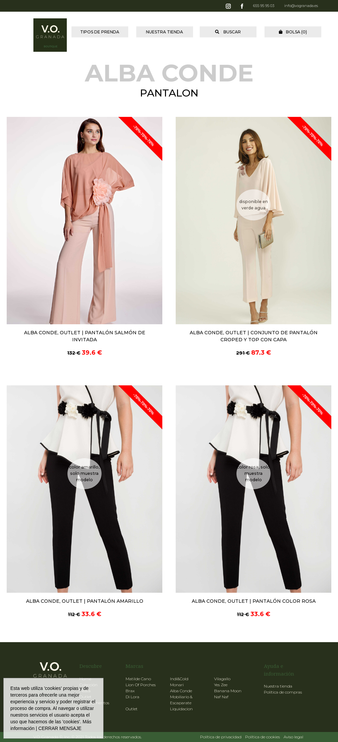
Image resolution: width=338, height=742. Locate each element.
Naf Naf (221, 696)
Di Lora (132, 696)
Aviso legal (293, 736)
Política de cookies (262, 736)
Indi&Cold (179, 678)
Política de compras (283, 692)
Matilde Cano (138, 678)
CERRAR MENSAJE (59, 728)
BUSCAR (228, 31)
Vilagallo (222, 678)
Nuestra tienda (278, 686)
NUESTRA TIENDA (164, 31)
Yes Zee (220, 684)
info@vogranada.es (301, 5)
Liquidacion (181, 708)
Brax (130, 690)
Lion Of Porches (141, 684)
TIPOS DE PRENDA (99, 31)
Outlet (132, 708)
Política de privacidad (220, 736)
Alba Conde (181, 690)
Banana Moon (227, 690)
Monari (177, 684)
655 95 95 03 (263, 5)
